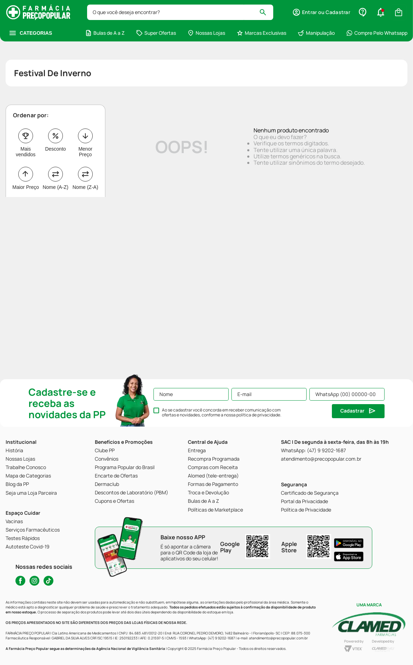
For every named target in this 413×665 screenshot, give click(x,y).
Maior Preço (25, 187)
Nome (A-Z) (55, 187)
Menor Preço (85, 151)
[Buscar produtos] (266, 12)
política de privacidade (258, 415)
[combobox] (180, 12)
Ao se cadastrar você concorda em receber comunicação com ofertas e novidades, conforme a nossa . (221, 412)
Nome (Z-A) (85, 187)
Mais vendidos (25, 151)
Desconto (55, 149)
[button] (321, 12)
